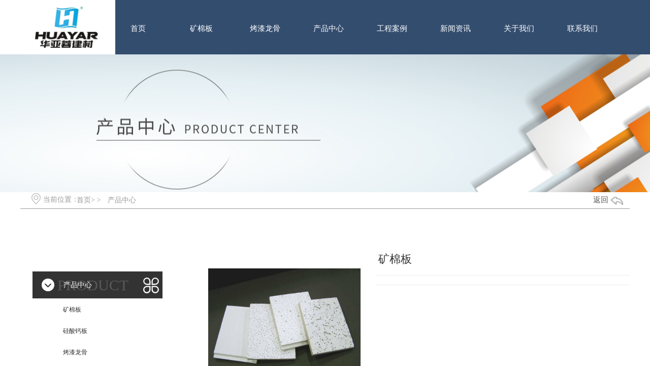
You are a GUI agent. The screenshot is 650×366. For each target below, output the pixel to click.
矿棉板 (201, 28)
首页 (138, 28)
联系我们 (582, 28)
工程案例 (392, 28)
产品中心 (328, 28)
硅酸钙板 (75, 330)
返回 (600, 200)
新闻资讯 (455, 28)
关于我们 (519, 28)
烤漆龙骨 (265, 28)
